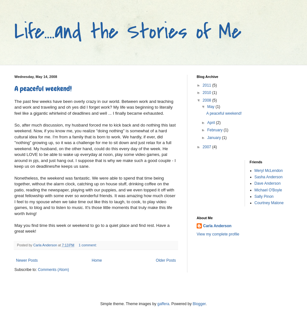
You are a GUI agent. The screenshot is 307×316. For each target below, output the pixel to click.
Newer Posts (27, 260)
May (211, 106)
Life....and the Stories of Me (127, 32)
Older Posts (166, 260)
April (211, 122)
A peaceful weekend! (43, 88)
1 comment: (88, 245)
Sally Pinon (264, 196)
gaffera (163, 304)
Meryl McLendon (269, 170)
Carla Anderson (217, 226)
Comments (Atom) (53, 269)
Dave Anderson (268, 183)
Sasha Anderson (269, 177)
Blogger (199, 304)
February (215, 130)
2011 (207, 85)
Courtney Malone (269, 203)
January (214, 137)
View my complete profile (218, 234)
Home (97, 260)
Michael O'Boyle (268, 190)
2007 (207, 147)
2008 (207, 100)
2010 (207, 92)
